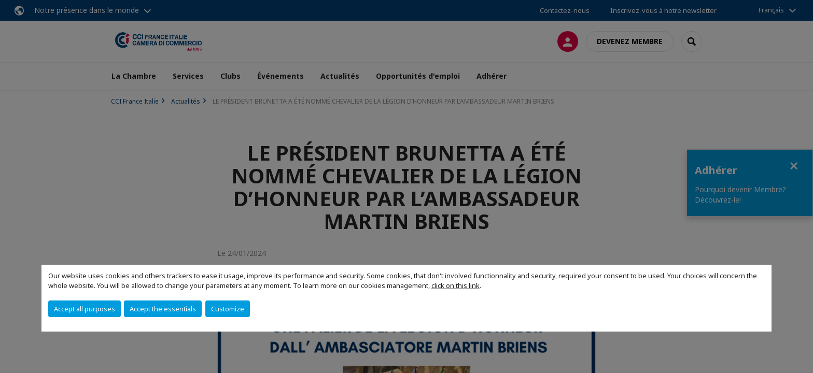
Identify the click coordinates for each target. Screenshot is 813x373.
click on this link (455, 285)
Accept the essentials (163, 308)
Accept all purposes (84, 308)
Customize (227, 308)
